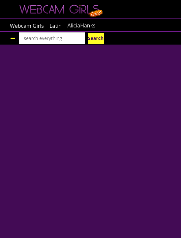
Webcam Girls (27, 25)
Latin (55, 25)
